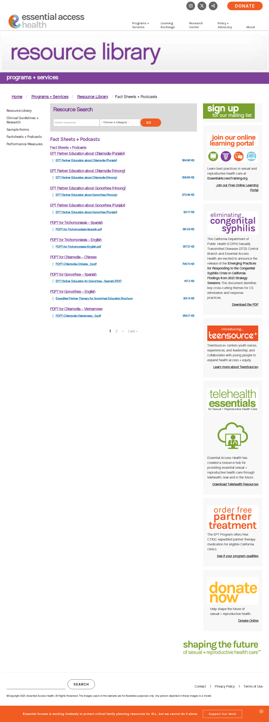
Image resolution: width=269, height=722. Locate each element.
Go (148, 123)
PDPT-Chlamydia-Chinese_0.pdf (76, 264)
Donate (245, 6)
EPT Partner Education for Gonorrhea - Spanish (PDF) (88, 281)
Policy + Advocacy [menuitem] (225, 25)
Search (81, 684)
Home (17, 96)
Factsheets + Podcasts (24, 137)
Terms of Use (253, 686)
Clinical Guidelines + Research (23, 120)
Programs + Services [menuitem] (140, 25)
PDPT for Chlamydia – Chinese (73, 257)
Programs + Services (49, 96)
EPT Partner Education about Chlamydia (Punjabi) (87, 153)
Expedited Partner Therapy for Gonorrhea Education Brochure (94, 298)
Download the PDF (245, 305)
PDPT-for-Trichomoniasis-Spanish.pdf (79, 229)
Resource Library (92, 96)
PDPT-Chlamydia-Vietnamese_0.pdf (78, 316)
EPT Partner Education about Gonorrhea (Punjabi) (87, 205)
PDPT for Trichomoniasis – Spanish (76, 222)
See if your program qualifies (237, 556)
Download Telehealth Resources (235, 484)
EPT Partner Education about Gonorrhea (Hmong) (87, 188)
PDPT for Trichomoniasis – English (75, 240)
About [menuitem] (250, 27)
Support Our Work (222, 714)
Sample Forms (18, 129)
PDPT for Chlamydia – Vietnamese (76, 309)
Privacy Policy (225, 686)
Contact (200, 686)
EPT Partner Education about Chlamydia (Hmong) (87, 171)
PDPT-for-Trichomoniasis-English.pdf (78, 246)
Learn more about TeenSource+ (235, 367)
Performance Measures (25, 144)
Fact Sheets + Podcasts (68, 147)
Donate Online (248, 621)
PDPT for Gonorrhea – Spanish (73, 274)
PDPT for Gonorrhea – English (72, 291)
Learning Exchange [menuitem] (168, 25)
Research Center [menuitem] (196, 25)
